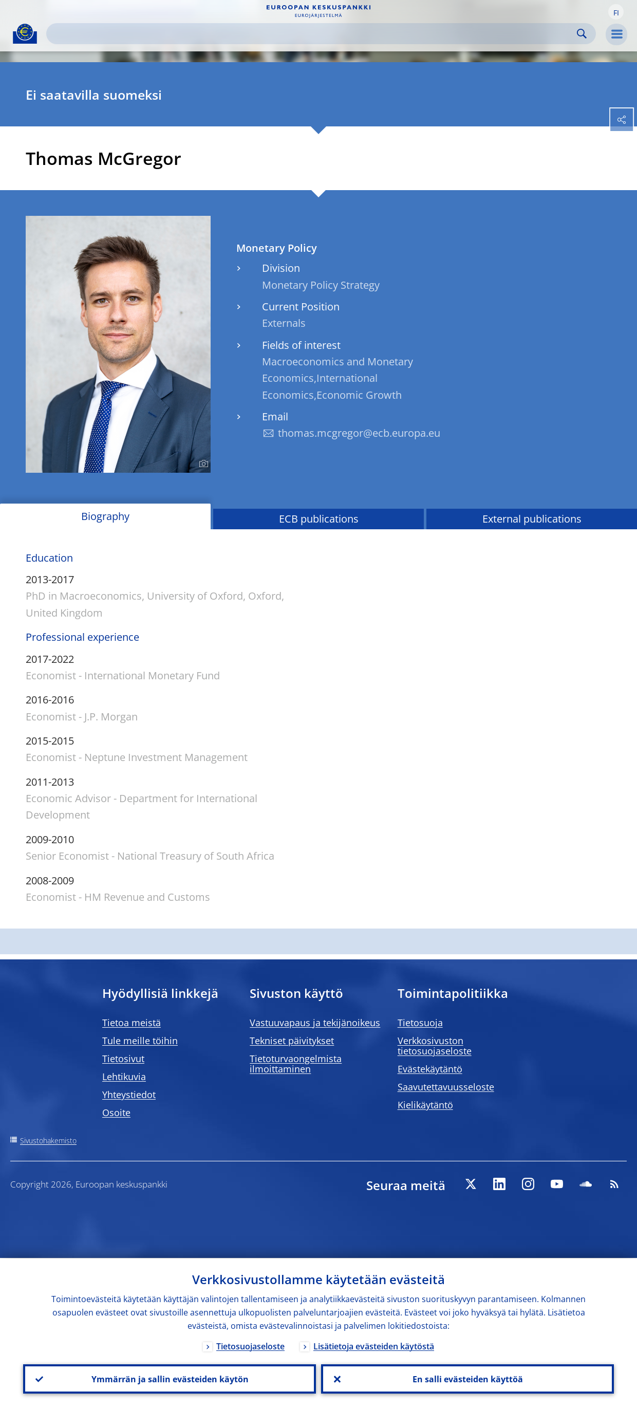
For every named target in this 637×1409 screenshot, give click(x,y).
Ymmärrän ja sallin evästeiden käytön (169, 1378)
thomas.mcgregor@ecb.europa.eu (359, 433)
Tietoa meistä (131, 1022)
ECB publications (319, 519)
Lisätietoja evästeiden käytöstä (373, 1345)
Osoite (116, 1112)
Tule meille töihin (140, 1040)
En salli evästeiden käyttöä (468, 1378)
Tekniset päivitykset (292, 1040)
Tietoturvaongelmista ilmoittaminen (296, 1063)
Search (581, 34)
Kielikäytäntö (425, 1105)
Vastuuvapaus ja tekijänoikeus (315, 1022)
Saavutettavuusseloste (446, 1087)
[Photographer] (202, 464)
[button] (616, 12)
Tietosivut (123, 1058)
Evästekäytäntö (430, 1069)
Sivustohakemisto (48, 1140)
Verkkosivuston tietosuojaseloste (435, 1045)
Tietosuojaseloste (250, 1345)
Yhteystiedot (129, 1094)
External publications (532, 519)
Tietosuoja (420, 1022)
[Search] (312, 34)
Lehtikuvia (124, 1076)
